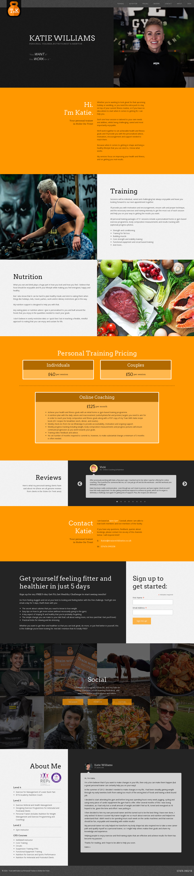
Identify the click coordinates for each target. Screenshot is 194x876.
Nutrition (133, 4)
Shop (189, 4)
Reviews (157, 4)
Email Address (140, 607)
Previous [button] (78, 482)
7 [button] (141, 501)
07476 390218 (108, 546)
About (179, 4)
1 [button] (117, 501)
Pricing (145, 4)
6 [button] (137, 501)
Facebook (98, 702)
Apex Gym (113, 520)
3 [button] (125, 501)
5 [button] (133, 501)
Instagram (72, 702)
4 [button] (129, 501)
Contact (168, 4)
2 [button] (121, 501)
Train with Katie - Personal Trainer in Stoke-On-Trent (14, 8)
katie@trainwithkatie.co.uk (116, 540)
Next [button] (183, 482)
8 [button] (145, 501)
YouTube (122, 702)
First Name (138, 597)
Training (120, 4)
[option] (131, 481)
